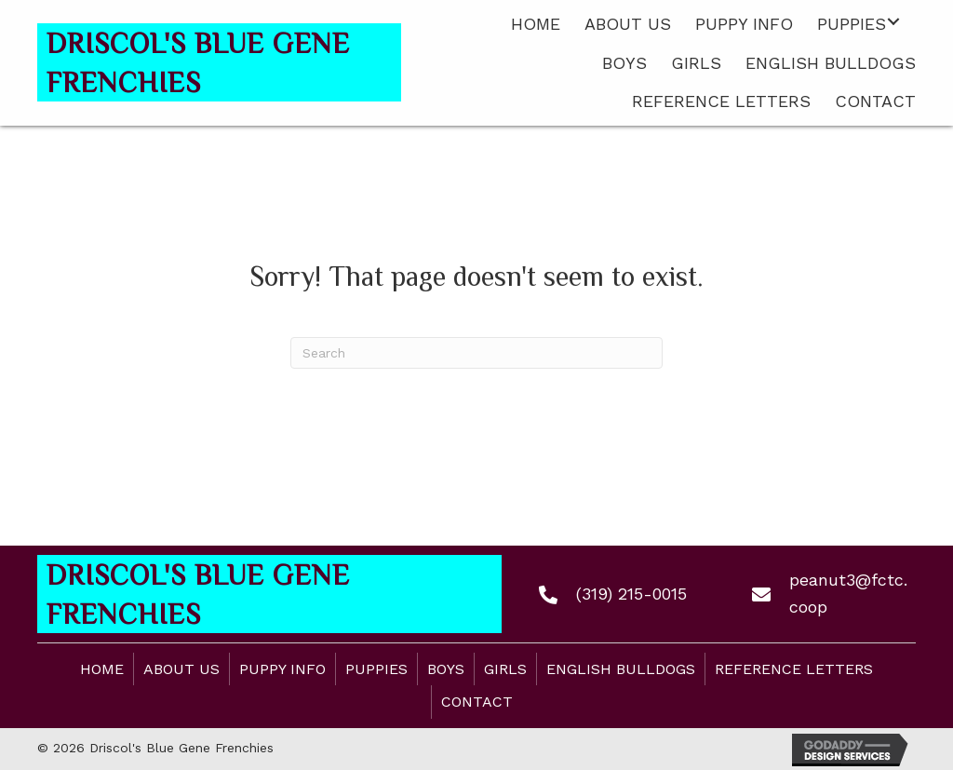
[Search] (476, 353)
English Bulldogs (620, 669)
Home (102, 669)
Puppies (376, 669)
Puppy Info (282, 669)
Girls (505, 669)
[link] (535, 22)
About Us (181, 669)
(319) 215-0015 (631, 593)
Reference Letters (794, 669)
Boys (445, 669)
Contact (477, 701)
